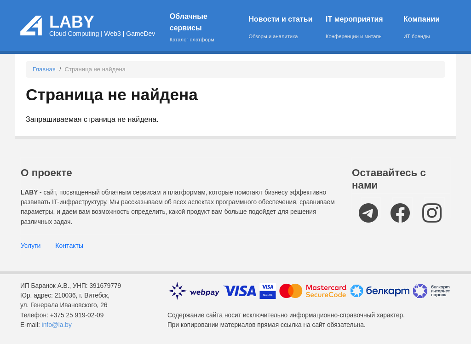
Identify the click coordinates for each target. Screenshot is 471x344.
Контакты (69, 245)
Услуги (30, 245)
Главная (44, 69)
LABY (71, 21)
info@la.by (57, 324)
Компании (421, 28)
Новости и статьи (281, 28)
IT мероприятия (358, 28)
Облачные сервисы (203, 28)
